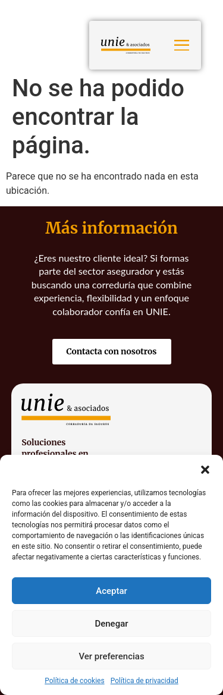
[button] (205, 470)
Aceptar (111, 591)
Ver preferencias (111, 656)
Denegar (111, 623)
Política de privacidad (144, 681)
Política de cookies (75, 681)
